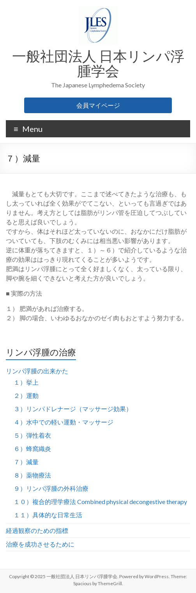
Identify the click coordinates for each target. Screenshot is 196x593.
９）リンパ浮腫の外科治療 (51, 488)
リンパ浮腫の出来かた (37, 371)
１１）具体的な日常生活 (48, 514)
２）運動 (26, 395)
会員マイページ (98, 105)
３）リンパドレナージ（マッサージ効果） (73, 408)
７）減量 (26, 461)
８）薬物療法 (32, 475)
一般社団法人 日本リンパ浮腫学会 (98, 63)
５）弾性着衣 (32, 435)
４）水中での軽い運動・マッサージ (63, 422)
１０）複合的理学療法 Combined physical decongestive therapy (100, 501)
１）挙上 (26, 382)
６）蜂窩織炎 (32, 448)
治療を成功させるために (40, 544)
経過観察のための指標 (37, 530)
